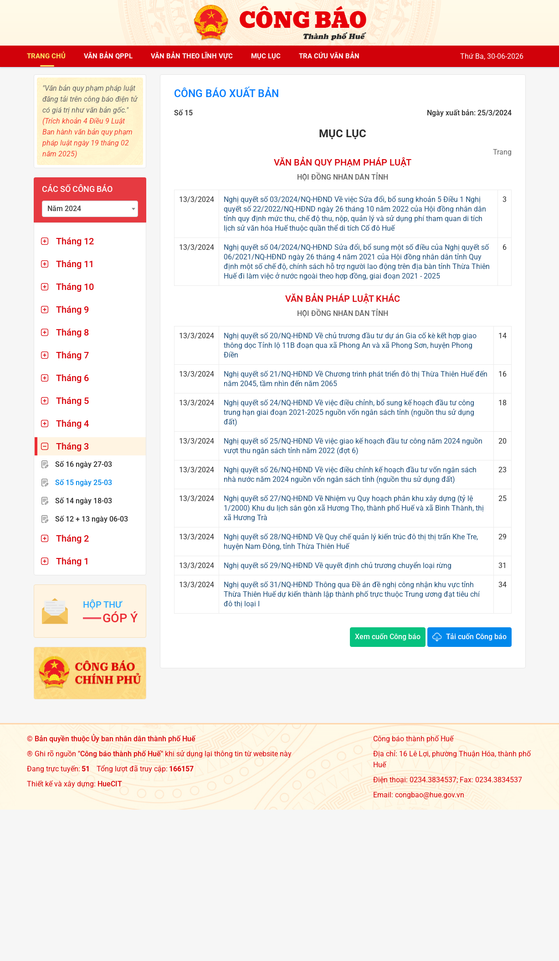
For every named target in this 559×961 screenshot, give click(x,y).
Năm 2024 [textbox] (64, 208)
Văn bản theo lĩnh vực (192, 56)
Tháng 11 (75, 263)
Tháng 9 (72, 309)
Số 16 (83, 464)
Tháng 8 (72, 332)
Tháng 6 (72, 377)
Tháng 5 (72, 400)
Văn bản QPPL (108, 56)
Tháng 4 (72, 423)
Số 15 (83, 482)
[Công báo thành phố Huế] (279, 22)
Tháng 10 (75, 286)
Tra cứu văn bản (329, 56)
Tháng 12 (75, 241)
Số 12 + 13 (91, 519)
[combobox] (90, 209)
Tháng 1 (72, 561)
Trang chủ (46, 56)
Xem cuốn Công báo (388, 637)
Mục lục (266, 56)
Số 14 (83, 500)
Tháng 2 (72, 538)
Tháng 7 (72, 355)
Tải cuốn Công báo (476, 637)
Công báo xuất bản (228, 93)
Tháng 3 (72, 446)
